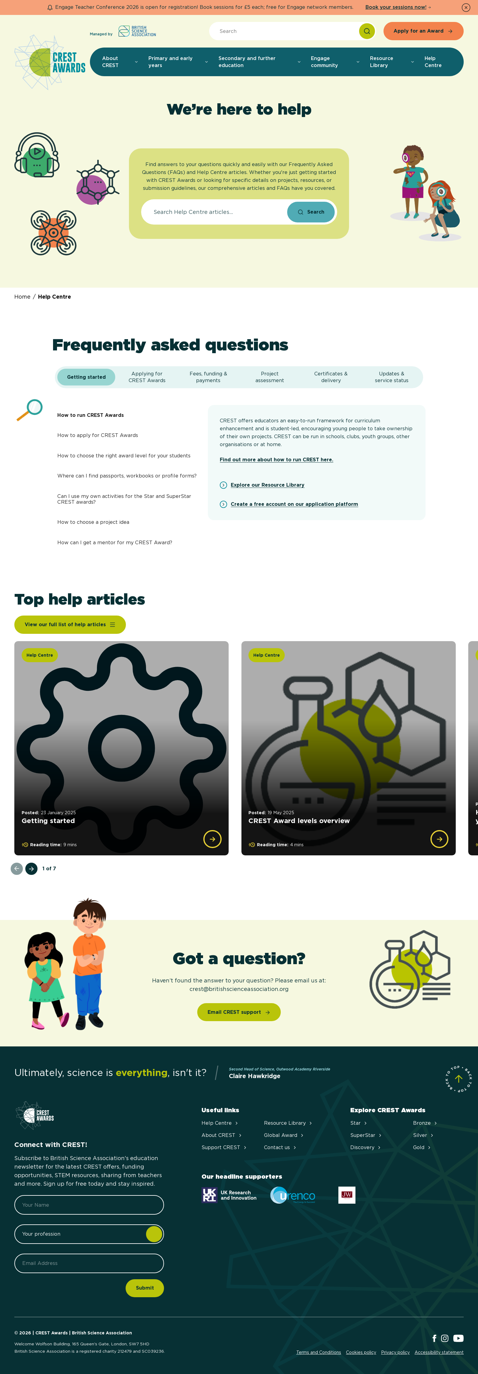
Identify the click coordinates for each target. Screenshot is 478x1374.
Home (22, 296)
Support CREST (225, 1147)
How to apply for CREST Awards (97, 435)
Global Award (284, 1135)
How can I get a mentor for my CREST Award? (114, 542)
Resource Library (288, 1123)
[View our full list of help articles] (70, 625)
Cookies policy (361, 1352)
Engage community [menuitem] (335, 61)
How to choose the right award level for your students (124, 456)
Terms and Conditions (318, 1352)
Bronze (425, 1123)
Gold (422, 1147)
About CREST (222, 1135)
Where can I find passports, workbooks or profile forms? (127, 476)
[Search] (367, 31)
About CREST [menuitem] (120, 61)
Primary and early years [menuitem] (178, 61)
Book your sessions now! (398, 7)
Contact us (280, 1147)
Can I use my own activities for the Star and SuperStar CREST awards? (124, 499)
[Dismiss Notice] (466, 7)
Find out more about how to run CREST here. (276, 460)
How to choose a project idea (93, 522)
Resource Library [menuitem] (392, 61)
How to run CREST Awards (90, 415)
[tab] (86, 377)
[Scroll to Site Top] (458, 1079)
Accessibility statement (439, 1352)
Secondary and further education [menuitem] (260, 61)
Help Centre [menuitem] (433, 61)
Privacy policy (395, 1352)
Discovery (366, 1147)
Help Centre (54, 296)
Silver (423, 1135)
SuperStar (366, 1135)
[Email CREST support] (239, 1012)
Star (359, 1123)
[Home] (49, 62)
